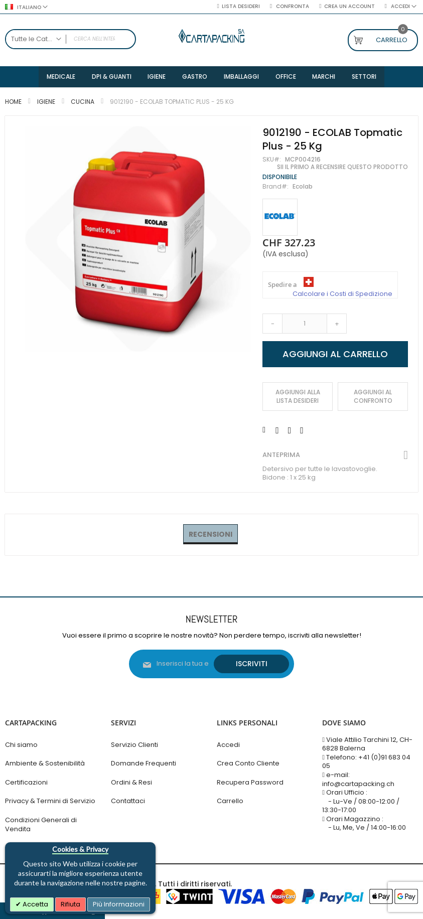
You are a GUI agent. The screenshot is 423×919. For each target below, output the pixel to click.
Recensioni (210, 536)
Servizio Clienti (134, 744)
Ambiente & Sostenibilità (45, 764)
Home (13, 103)
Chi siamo (21, 744)
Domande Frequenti (143, 764)
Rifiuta (70, 904)
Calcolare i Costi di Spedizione (342, 295)
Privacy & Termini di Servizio (50, 801)
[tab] (210, 536)
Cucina (82, 103)
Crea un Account (349, 6)
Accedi (228, 744)
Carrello (230, 801)
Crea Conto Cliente (248, 764)
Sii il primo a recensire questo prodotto (342, 169)
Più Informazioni (119, 904)
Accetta (34, 904)
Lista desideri (241, 6)
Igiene (46, 103)
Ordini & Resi (131, 782)
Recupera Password (250, 782)
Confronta (291, 6)
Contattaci (128, 801)
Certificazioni (26, 782)
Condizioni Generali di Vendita (41, 824)
